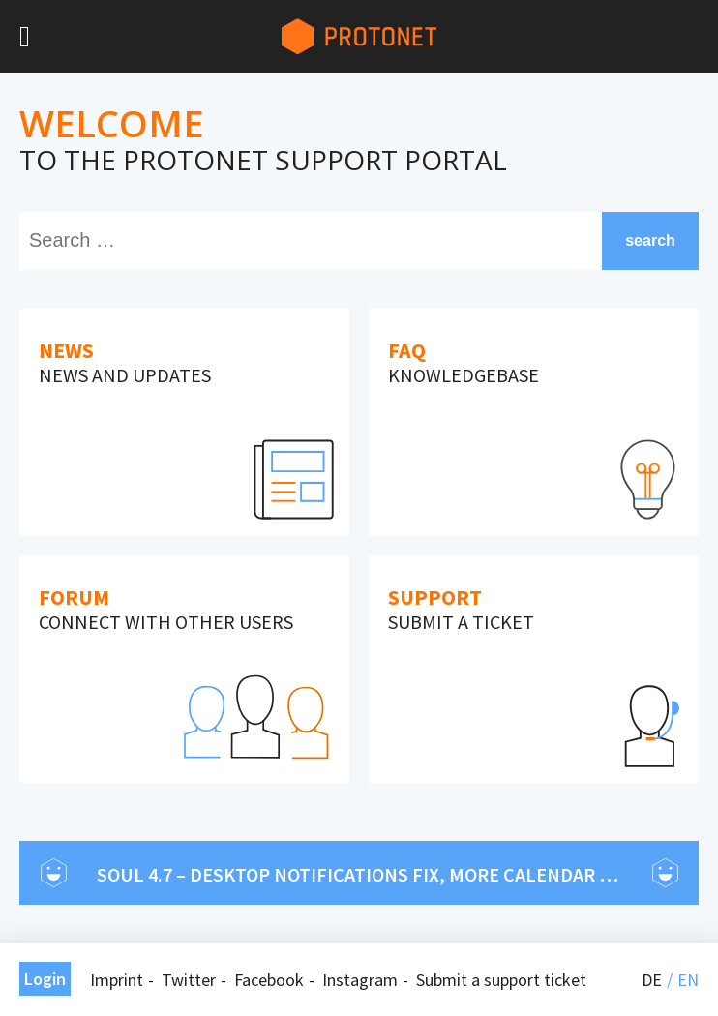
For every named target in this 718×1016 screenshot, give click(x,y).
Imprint (116, 980)
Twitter (189, 980)
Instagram (360, 980)
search (650, 240)
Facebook (269, 980)
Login (45, 979)
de (652, 980)
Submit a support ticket (501, 980)
